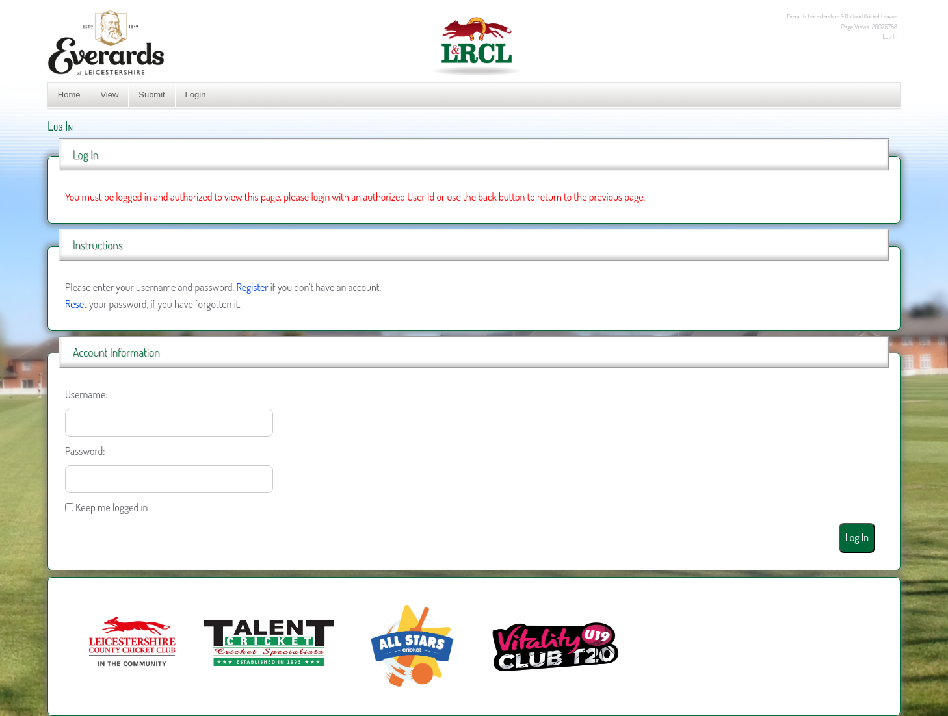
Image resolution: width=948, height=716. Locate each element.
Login (195, 94)
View (109, 94)
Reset (76, 304)
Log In (889, 36)
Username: (86, 394)
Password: (85, 450)
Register (252, 287)
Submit (151, 94)
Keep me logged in (111, 507)
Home (69, 94)
